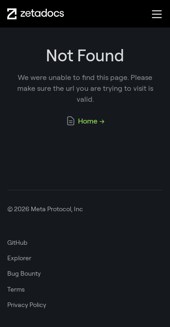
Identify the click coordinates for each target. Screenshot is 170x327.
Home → (85, 120)
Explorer (19, 258)
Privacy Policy (26, 305)
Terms (16, 289)
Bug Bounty (24, 273)
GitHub (17, 242)
